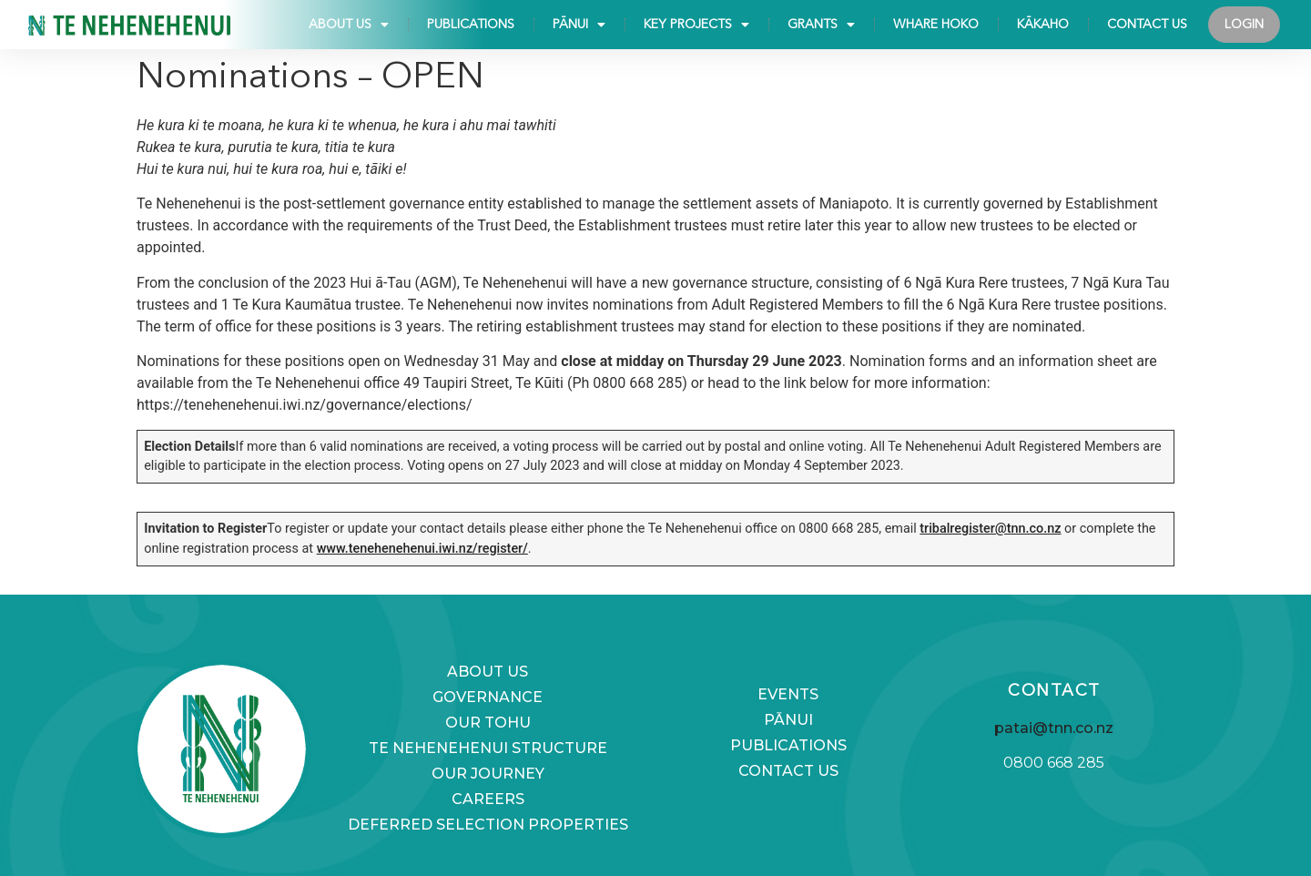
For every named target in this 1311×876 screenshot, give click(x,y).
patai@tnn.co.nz (1053, 728)
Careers (488, 799)
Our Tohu (488, 722)
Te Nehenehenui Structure (488, 748)
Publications (470, 24)
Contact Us (1147, 24)
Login (1244, 24)
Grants (821, 24)
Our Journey (488, 773)
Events (787, 694)
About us (349, 24)
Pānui (579, 24)
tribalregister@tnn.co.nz (990, 528)
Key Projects (696, 24)
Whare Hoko (936, 24)
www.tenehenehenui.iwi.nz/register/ (422, 548)
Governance (487, 697)
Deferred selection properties (488, 824)
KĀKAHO (1043, 24)
